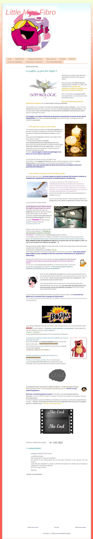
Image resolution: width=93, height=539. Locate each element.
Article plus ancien (80, 527)
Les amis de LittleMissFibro (14, 62)
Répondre (34, 470)
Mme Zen (72, 59)
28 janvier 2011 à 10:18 (45, 453)
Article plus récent (33, 527)
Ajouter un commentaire (34, 474)
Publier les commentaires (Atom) (61, 533)
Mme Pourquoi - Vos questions (34, 62)
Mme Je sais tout (51, 59)
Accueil (9, 59)
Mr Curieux (63, 59)
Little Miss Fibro (31, 12)
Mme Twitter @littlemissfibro (54, 62)
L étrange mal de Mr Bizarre (35, 59)
